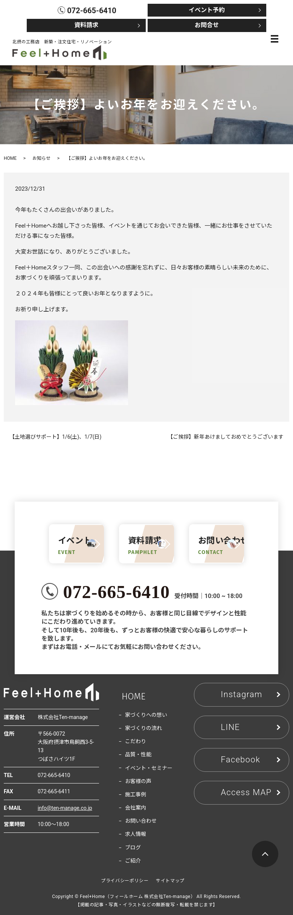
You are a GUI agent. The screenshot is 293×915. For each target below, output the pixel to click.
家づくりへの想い (146, 715)
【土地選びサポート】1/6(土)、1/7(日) (55, 437)
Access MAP (246, 792)
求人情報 (135, 834)
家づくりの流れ (143, 728)
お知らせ (41, 158)
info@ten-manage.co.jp (65, 808)
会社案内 (135, 808)
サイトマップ (170, 880)
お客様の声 (138, 781)
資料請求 (86, 25)
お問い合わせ (141, 821)
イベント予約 (207, 10)
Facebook (240, 759)
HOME (10, 158)
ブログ (133, 848)
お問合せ (207, 25)
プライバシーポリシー (124, 880)
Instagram (241, 694)
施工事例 (135, 794)
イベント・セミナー (148, 768)
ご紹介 (133, 861)
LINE (230, 727)
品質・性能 (138, 754)
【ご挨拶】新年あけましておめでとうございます (226, 437)
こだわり (135, 741)
